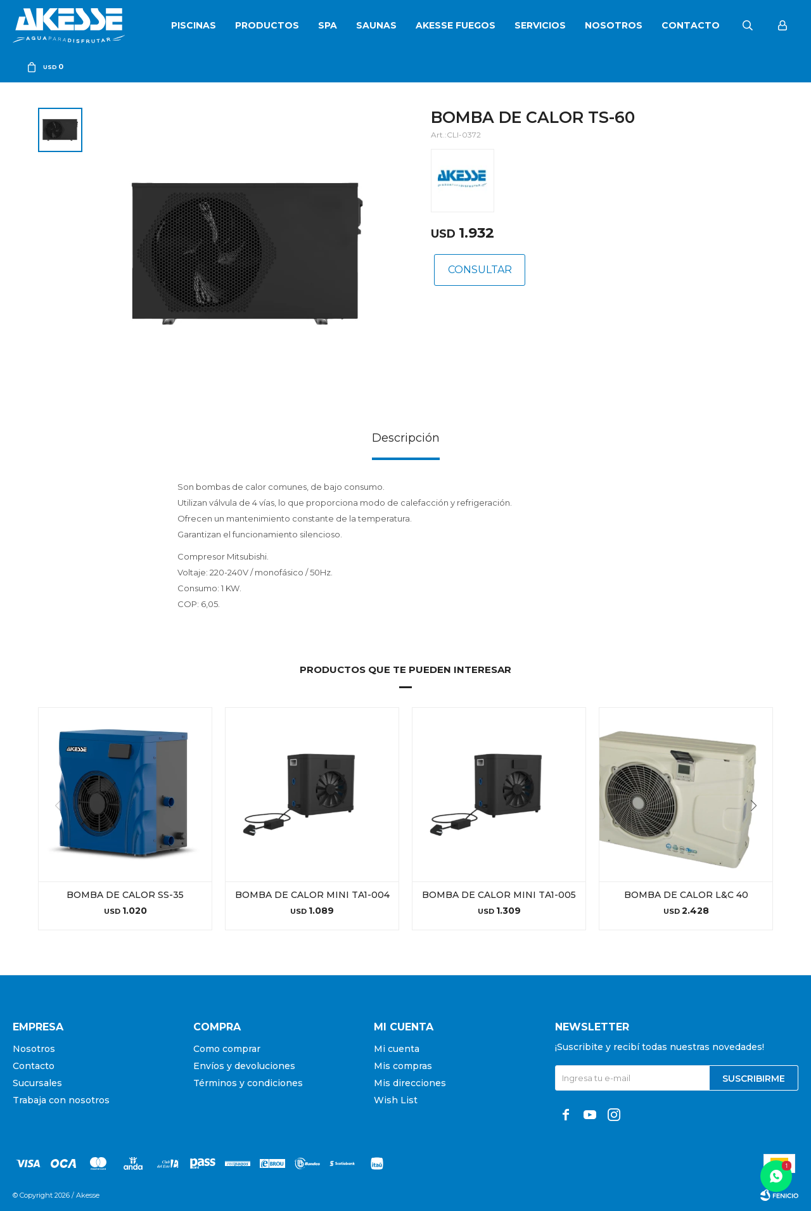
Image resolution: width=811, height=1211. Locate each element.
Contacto (690, 25)
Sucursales (37, 1083)
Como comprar (226, 1048)
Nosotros (613, 25)
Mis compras (403, 1066)
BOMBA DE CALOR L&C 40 (686, 894)
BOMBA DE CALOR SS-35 (125, 894)
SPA (327, 25)
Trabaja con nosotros (61, 1100)
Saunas (376, 25)
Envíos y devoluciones (244, 1066)
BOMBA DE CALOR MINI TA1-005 (499, 894)
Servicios (540, 25)
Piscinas (193, 25)
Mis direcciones (410, 1083)
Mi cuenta (396, 1048)
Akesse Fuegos (455, 25)
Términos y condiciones (248, 1083)
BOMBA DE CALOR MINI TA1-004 (312, 894)
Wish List (396, 1100)
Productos (267, 25)
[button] (758, 831)
